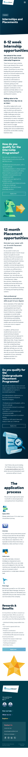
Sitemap (22, 745)
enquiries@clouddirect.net (11, 731)
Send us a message (9, 734)
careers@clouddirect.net (13, 469)
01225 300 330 (8, 728)
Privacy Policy (21, 744)
